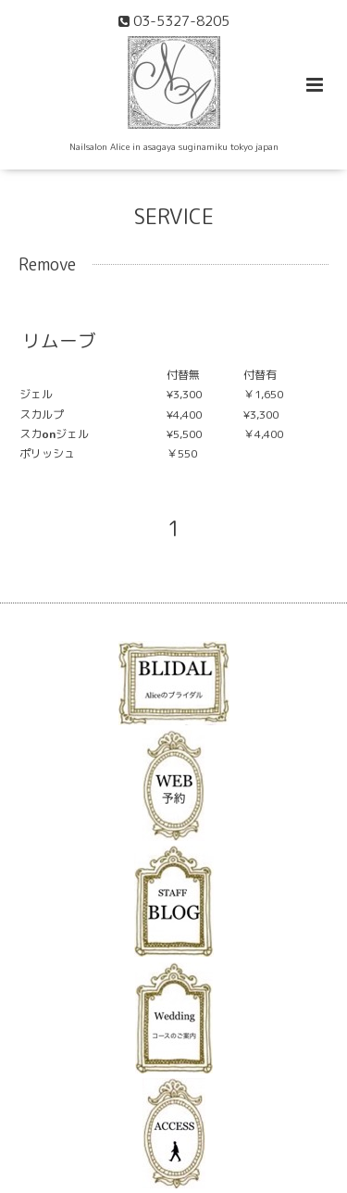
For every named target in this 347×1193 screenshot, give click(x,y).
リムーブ (59, 340)
